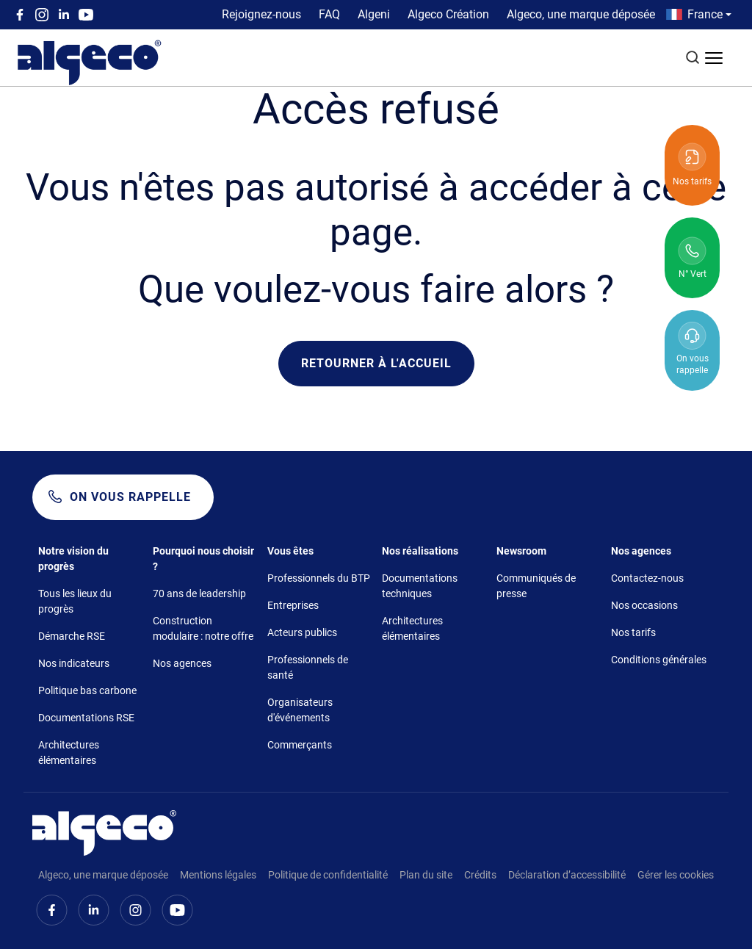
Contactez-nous (647, 578)
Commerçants (299, 745)
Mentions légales (218, 875)
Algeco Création (448, 14)
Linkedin (64, 15)
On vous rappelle (130, 497)
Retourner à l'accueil (376, 363)
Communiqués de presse (536, 585)
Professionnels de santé (307, 667)
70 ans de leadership (199, 593)
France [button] (705, 14)
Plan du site (426, 875)
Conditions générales (658, 659)
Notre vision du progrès (73, 558)
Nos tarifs (633, 632)
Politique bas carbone (87, 690)
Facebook (20, 15)
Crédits (480, 875)
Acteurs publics (302, 632)
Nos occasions (644, 605)
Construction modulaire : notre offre (203, 628)
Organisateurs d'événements (300, 710)
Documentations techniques (420, 585)
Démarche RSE (71, 636)
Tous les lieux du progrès (75, 601)
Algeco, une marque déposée (581, 14)
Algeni (374, 14)
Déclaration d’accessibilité (567, 875)
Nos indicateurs (73, 663)
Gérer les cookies (675, 875)
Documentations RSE (86, 718)
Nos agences (182, 663)
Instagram (42, 15)
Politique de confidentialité (328, 875)
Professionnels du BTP (318, 578)
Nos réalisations (420, 551)
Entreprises (293, 605)
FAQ (329, 14)
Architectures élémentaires (68, 752)
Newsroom (521, 551)
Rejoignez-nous (261, 14)
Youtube (86, 15)
